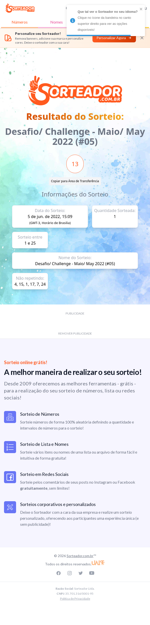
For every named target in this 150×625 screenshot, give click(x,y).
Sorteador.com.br (80, 556)
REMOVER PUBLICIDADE (75, 333)
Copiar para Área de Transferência (75, 181)
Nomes (56, 22)
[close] (141, 9)
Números (20, 22)
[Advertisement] (75, 59)
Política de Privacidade (75, 598)
